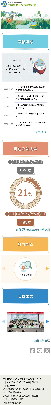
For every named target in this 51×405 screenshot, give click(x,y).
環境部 (35, 382)
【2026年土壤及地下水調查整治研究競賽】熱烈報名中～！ (30, 88)
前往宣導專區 (42, 340)
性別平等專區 (23, 382)
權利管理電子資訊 (32, 378)
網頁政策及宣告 (14, 378)
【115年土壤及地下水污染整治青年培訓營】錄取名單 (30, 124)
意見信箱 (11, 382)
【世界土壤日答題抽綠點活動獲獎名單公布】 (30, 106)
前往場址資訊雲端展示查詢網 (33, 229)
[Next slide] (47, 268)
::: (4, 378)
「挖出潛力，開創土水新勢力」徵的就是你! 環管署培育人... (30, 97)
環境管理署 (12, 385)
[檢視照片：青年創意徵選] (25, 322)
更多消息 (41, 132)
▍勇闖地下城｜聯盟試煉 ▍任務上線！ (30, 115)
